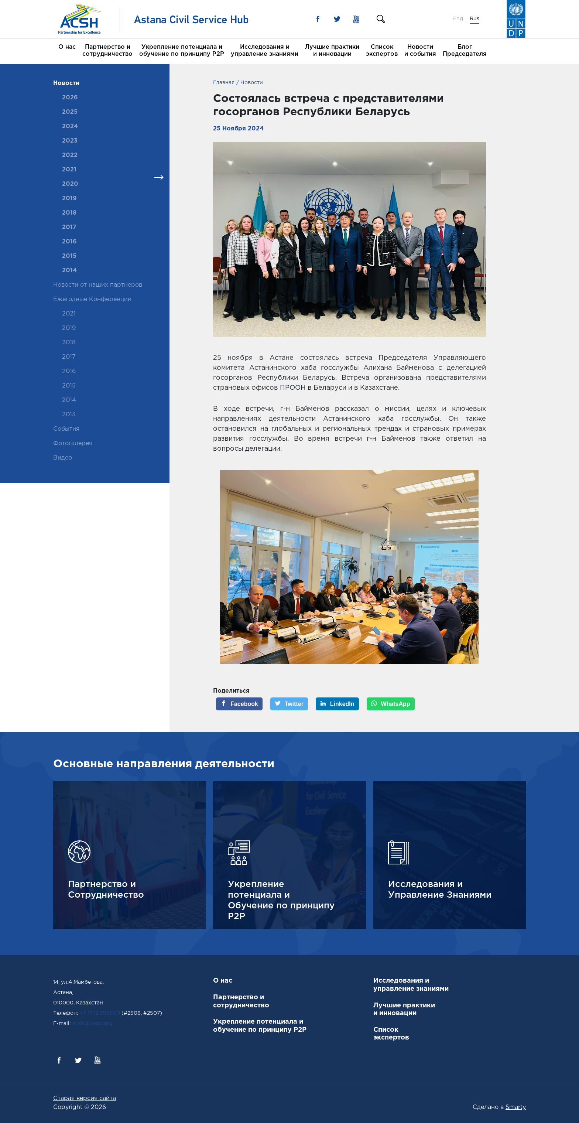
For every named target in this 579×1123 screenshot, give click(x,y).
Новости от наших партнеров (97, 285)
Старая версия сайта (84, 1098)
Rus (474, 19)
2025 (70, 112)
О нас (67, 47)
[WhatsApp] (391, 703)
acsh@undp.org (92, 1023)
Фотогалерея (72, 443)
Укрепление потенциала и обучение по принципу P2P (181, 50)
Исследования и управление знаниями (264, 50)
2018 (69, 213)
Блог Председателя (465, 50)
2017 (69, 227)
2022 (70, 155)
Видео (62, 458)
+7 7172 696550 (100, 1013)
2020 (70, 184)
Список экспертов (382, 50)
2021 (69, 170)
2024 (70, 126)
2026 (70, 97)
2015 (69, 256)
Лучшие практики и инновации (332, 50)
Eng (458, 19)
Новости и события (420, 50)
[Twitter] (289, 703)
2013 (69, 414)
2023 (70, 141)
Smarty (516, 1107)
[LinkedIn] (337, 703)
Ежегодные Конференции (92, 299)
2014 (69, 270)
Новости (66, 83)
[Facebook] (239, 703)
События (66, 429)
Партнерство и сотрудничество (107, 50)
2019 (69, 198)
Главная (223, 83)
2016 (69, 242)
